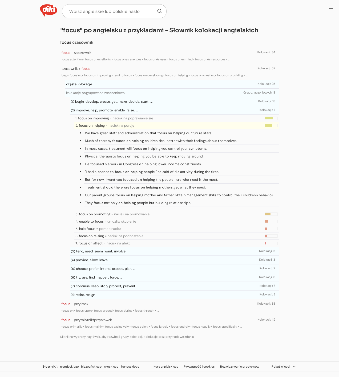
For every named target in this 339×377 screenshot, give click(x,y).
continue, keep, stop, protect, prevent (105, 286)
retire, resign (85, 294)
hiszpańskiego (91, 367)
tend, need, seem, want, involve (100, 251)
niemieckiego (69, 367)
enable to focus (91, 221)
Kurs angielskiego (165, 367)
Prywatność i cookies (199, 367)
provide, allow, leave (92, 260)
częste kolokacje (79, 84)
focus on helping (92, 125)
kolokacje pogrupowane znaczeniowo (95, 92)
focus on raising (91, 236)
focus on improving (93, 118)
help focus (87, 228)
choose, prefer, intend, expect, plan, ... (105, 268)
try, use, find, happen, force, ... (99, 277)
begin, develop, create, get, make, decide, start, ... (114, 101)
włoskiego (111, 367)
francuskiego (130, 367)
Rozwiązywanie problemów (239, 367)
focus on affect (91, 243)
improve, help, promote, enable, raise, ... (107, 110)
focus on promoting (94, 214)
